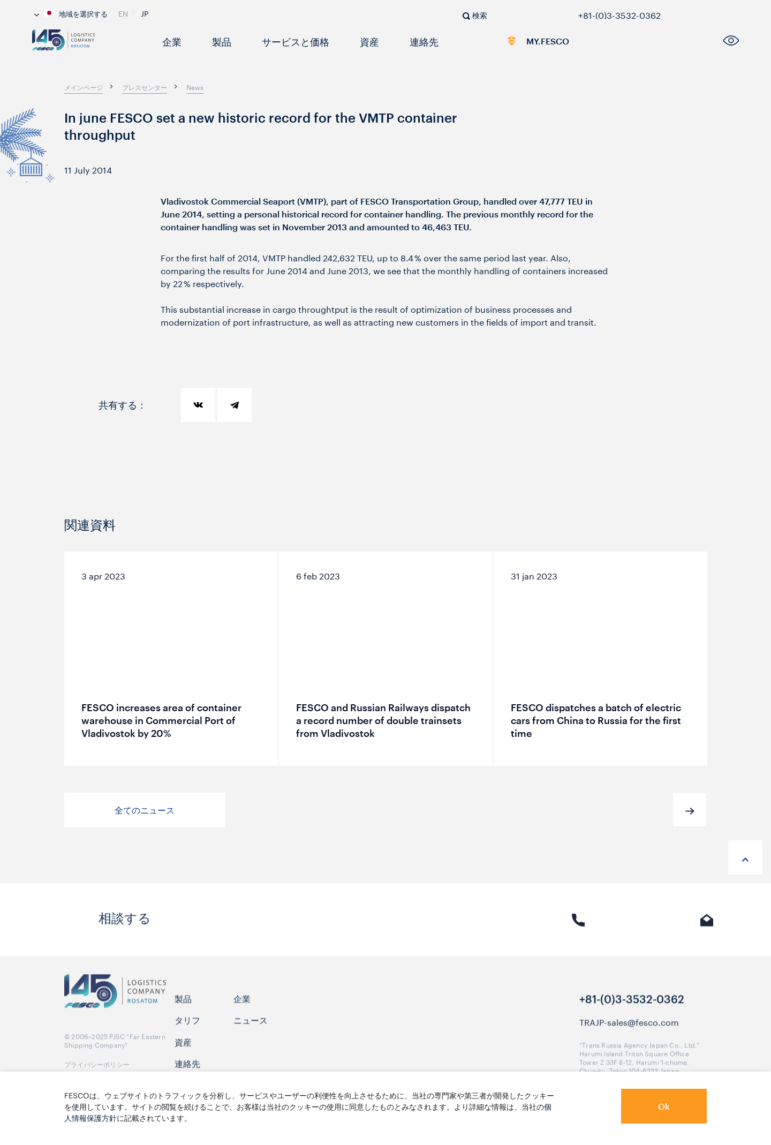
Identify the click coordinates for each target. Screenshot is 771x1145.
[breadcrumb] (83, 86)
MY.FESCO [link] (526, 43)
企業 (169, 41)
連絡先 (400, 41)
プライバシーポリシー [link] (97, 1068)
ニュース (250, 1024)
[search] (475, 14)
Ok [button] (664, 1106)
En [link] (123, 12)
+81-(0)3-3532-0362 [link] (619, 13)
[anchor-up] (745, 857)
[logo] (83, 44)
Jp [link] (144, 12)
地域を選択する (71, 13)
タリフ (187, 1024)
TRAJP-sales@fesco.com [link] (629, 1026)
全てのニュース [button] (145, 810)
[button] (689, 810)
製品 (215, 41)
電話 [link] (578, 926)
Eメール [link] (707, 926)
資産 (350, 41)
